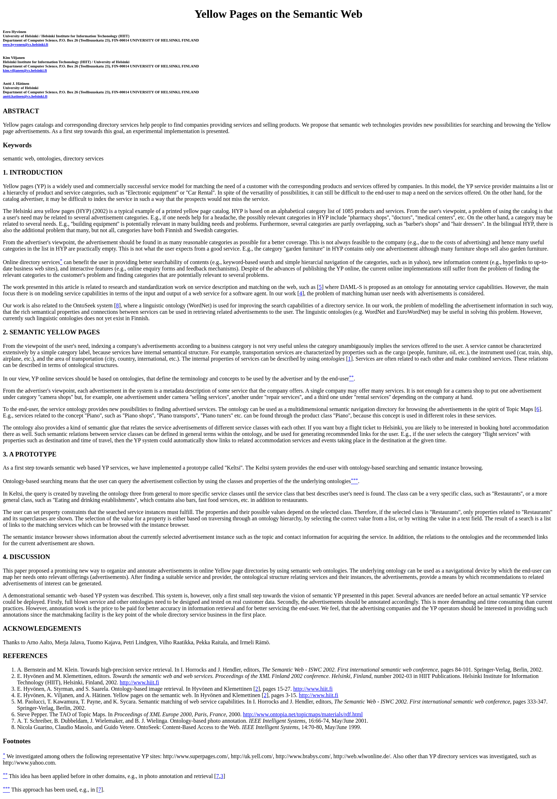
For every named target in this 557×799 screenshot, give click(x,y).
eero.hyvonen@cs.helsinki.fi (25, 44)
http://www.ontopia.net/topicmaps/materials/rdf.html (303, 714)
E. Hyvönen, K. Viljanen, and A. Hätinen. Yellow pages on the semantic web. (105, 695)
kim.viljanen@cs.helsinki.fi (25, 70)
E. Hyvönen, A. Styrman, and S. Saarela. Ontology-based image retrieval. (100, 689)
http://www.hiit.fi (139, 682)
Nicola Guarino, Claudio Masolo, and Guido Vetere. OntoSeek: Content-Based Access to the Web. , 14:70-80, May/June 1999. (189, 727)
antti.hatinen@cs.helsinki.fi (25, 96)
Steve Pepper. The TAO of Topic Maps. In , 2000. (129, 714)
